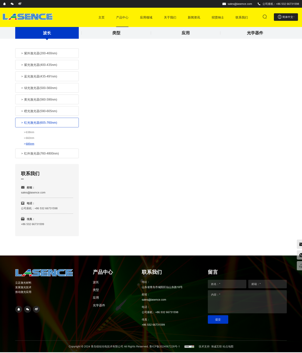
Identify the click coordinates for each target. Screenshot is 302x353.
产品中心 (122, 17)
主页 (101, 17)
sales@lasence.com (240, 4)
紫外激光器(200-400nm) (40, 54)
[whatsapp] (297, 253)
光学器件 (255, 33)
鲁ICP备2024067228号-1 (165, 347)
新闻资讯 (194, 17)
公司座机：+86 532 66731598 (281, 4)
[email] (297, 242)
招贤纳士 (218, 17)
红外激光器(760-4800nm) (41, 154)
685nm (30, 145)
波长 (47, 33)
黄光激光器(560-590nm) (40, 100)
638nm (30, 133)
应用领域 (146, 17)
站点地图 (228, 347)
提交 (218, 320)
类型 (116, 33)
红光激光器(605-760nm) (40, 123)
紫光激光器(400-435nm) (40, 66)
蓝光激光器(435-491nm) (40, 77)
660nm (30, 139)
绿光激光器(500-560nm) (40, 89)
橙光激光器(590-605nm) (40, 112)
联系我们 (242, 17)
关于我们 (170, 17)
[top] (297, 265)
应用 (185, 33)
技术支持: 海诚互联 (210, 347)
